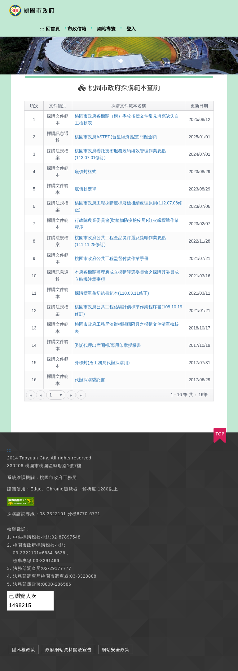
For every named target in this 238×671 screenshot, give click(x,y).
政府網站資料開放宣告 (68, 649)
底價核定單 (85, 188)
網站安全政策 (116, 649)
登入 (131, 28)
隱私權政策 (23, 649)
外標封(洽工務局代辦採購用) (102, 362)
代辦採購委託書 (90, 379)
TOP (220, 435)
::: (42, 28)
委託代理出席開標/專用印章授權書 (108, 345)
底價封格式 (85, 171)
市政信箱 (77, 28)
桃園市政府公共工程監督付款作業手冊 (111, 258)
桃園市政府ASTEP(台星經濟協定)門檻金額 (116, 136)
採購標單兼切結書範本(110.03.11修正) (112, 293)
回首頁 (53, 28)
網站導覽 (106, 28)
